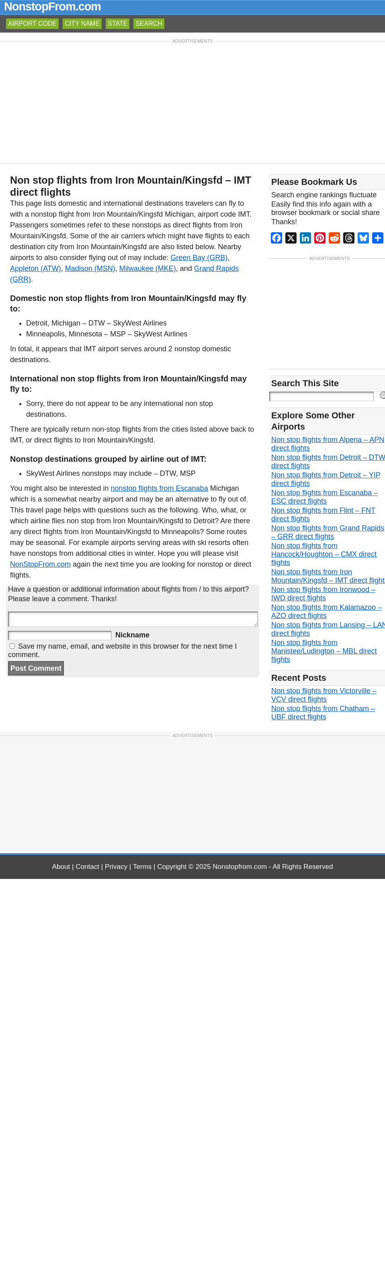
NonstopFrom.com (52, 6)
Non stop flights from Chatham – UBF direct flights (323, 713)
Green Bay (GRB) (198, 258)
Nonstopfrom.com (240, 866)
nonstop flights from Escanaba (159, 488)
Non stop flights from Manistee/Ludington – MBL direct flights (324, 651)
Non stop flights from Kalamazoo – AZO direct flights (326, 611)
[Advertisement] (192, 101)
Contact (87, 866)
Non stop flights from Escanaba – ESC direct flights (324, 497)
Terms (142, 866)
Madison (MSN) (90, 268)
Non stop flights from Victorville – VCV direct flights (324, 695)
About (61, 866)
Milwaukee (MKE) (147, 268)
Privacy (116, 866)
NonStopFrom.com (40, 564)
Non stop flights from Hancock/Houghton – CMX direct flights (324, 554)
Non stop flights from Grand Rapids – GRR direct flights (327, 532)
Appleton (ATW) (35, 268)
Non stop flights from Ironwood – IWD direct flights (323, 594)
